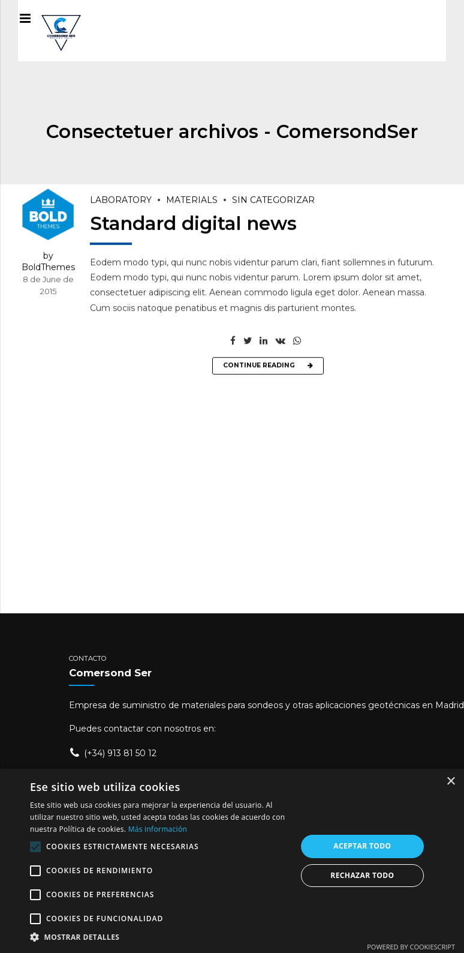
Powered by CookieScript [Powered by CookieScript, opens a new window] (411, 946)
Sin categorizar (273, 201)
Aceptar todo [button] (362, 846)
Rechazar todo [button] (362, 875)
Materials (192, 201)
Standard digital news (193, 223)
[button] (159, 937)
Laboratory (121, 201)
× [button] (450, 781)
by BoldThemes (48, 262)
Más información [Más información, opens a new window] (157, 829)
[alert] (232, 861)
